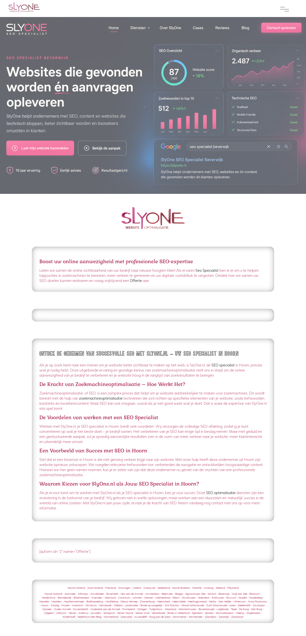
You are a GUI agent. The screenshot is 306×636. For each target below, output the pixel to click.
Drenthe (196, 587)
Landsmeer (131, 605)
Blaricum (254, 593)
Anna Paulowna (257, 601)
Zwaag (55, 605)
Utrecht (137, 587)
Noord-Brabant (181, 587)
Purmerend (128, 609)
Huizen (65, 605)
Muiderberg (255, 597)
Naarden (44, 601)
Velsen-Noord (125, 613)
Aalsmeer (70, 593)
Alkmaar (83, 593)
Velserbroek (158, 613)
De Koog (244, 609)
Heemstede (179, 601)
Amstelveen (97, 593)
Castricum (124, 597)
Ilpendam (197, 613)
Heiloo (212, 601)
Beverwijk (224, 593)
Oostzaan (259, 605)
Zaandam (210, 616)
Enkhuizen (218, 597)
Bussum (231, 597)
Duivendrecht (80, 609)
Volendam (204, 597)
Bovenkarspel (206, 609)
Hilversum (240, 601)
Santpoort (109, 613)
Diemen (148, 597)
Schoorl (212, 593)
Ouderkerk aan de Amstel (105, 609)
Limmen (137, 597)
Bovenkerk (112, 593)
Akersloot (110, 597)
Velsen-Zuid (142, 613)
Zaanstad (126, 616)
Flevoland (233, 587)
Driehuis (83, 613)
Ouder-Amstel (62, 609)
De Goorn (91, 605)
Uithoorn (61, 613)
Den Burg (256, 609)
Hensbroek (105, 605)
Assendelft (140, 616)
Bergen (179, 593)
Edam (176, 597)
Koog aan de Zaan (160, 616)
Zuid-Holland (95, 587)
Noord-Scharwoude (192, 605)
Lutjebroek (223, 609)
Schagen (142, 609)
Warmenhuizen (187, 609)
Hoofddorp (112, 601)
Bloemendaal (81, 597)
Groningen (124, 587)
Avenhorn (77, 605)
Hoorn (44, 605)
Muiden (243, 597)
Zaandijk (224, 616)
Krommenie (179, 616)
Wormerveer (195, 616)
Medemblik (244, 605)
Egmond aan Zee (195, 593)
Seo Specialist (207, 270)
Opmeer (47, 609)
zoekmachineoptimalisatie (101, 398)
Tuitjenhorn (155, 609)
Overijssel (149, 587)
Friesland (110, 587)
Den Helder (225, 601)
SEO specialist (223, 365)
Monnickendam (225, 613)
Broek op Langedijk (151, 605)
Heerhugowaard (197, 601)
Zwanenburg (147, 601)
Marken (209, 613)
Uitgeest (49, 613)
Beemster (167, 593)
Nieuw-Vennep (128, 601)
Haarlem (57, 601)
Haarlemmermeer (74, 601)
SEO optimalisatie (220, 492)
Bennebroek (64, 597)
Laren (232, 605)
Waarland (170, 609)
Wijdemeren (253, 613)
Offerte (136, 280)
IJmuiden (96, 613)
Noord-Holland (76, 587)
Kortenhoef (69, 616)
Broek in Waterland (178, 613)
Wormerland (111, 616)
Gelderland (163, 587)
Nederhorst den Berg (89, 616)
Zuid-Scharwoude (216, 605)
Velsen (72, 613)
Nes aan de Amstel (132, 593)
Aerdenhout (48, 597)
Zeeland (220, 587)
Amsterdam (152, 593)
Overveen (96, 597)
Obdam (118, 605)
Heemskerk (163, 601)
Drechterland (163, 597)
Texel (234, 609)
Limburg (208, 587)
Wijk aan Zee (239, 593)
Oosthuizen (189, 597)
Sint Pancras (172, 605)
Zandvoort (237, 616)
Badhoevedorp (94, 601)
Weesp (240, 613)
